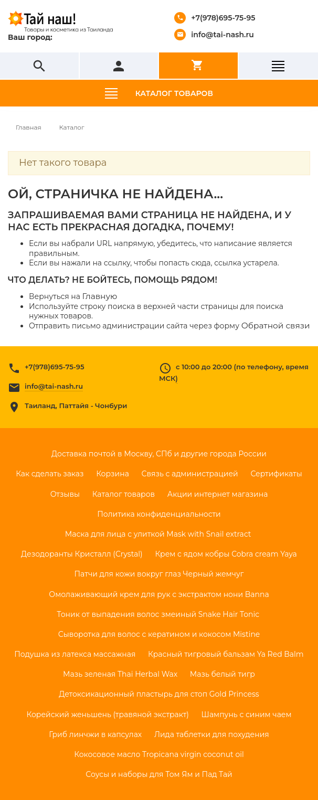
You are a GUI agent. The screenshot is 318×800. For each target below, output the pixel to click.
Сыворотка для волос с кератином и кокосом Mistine (159, 634)
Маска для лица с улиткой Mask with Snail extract (159, 534)
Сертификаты (276, 473)
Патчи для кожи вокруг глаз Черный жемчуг (159, 574)
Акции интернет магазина (217, 494)
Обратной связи (275, 325)
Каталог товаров (174, 93)
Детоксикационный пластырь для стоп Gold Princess (159, 694)
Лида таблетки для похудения (211, 734)
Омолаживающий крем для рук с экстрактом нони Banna (159, 594)
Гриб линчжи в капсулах (95, 734)
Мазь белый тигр (222, 674)
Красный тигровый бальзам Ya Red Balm (226, 654)
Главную (100, 296)
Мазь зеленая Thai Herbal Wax (120, 674)
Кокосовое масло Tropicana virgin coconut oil (159, 754)
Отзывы (65, 494)
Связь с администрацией (190, 473)
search (39, 66)
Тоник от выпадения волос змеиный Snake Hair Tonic (159, 614)
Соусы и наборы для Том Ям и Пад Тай (159, 774)
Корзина (112, 473)
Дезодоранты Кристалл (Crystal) (82, 554)
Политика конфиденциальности (159, 514)
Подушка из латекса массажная (74, 654)
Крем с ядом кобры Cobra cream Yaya (225, 554)
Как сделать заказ (49, 473)
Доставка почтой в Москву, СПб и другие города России (159, 453)
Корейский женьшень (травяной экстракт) (107, 714)
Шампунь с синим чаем (247, 714)
